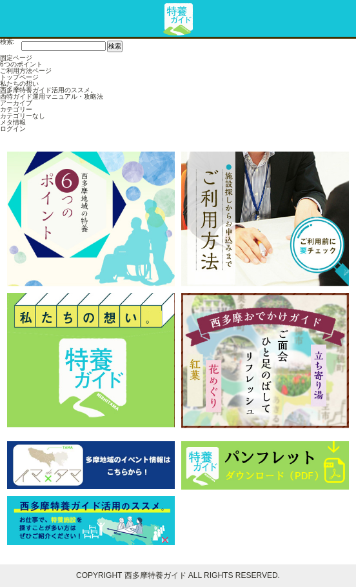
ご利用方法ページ (26, 70)
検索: (7, 42)
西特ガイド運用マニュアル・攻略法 (51, 96)
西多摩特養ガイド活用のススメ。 (48, 90)
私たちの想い (19, 83)
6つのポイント (21, 64)
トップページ (19, 77)
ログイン (13, 128)
